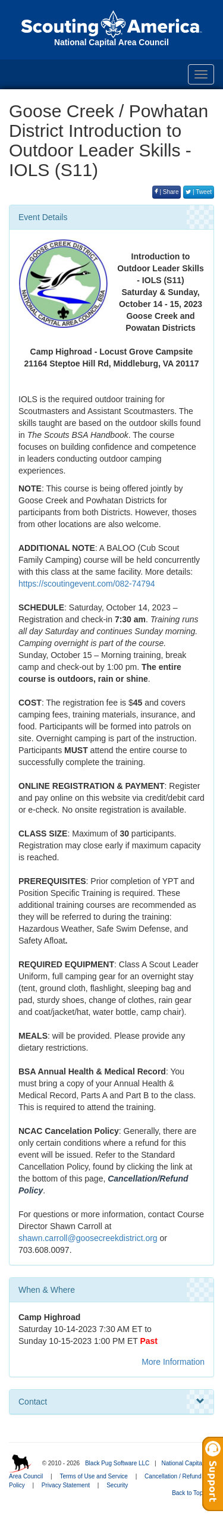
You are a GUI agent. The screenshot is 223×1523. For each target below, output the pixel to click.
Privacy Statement (66, 1485)
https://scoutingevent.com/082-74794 (86, 583)
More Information (173, 1362)
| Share (167, 192)
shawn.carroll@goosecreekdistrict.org (88, 1238)
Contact (111, 1402)
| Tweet (199, 192)
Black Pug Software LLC (117, 1463)
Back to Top (191, 1493)
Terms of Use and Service (93, 1476)
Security (117, 1485)
